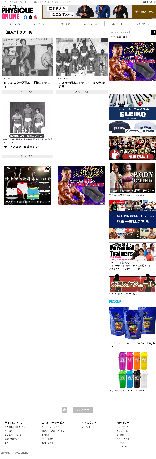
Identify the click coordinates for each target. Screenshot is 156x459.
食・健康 (65, 24)
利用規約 (45, 435)
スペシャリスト (91, 24)
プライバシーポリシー (14, 435)
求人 (6, 443)
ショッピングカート (87, 427)
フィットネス (40, 24)
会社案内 (8, 431)
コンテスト (117, 24)
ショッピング (143, 24)
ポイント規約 (47, 439)
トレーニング (14, 24)
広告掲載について (12, 439)
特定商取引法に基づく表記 (53, 431)
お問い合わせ (47, 443)
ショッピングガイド (50, 427)
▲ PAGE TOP (83, 410)
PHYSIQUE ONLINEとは (15, 427)
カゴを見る (149, 1)
